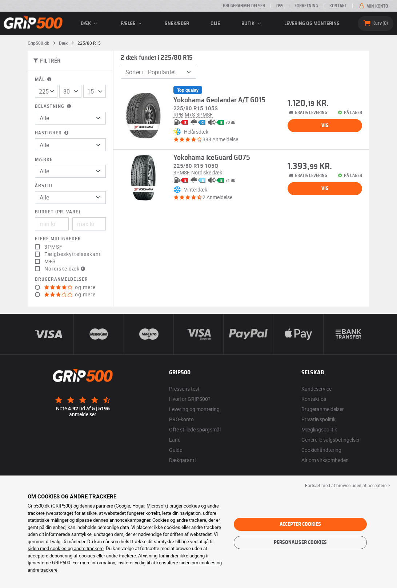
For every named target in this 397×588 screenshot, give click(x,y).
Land (175, 439)
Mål (44, 79)
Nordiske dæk (65, 268)
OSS (279, 6)
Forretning (306, 6)
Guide (175, 449)
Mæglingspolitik (319, 429)
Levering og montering (312, 23)
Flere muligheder (58, 239)
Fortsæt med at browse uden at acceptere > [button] (347, 485)
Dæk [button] (90, 23)
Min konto (373, 6)
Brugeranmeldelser (244, 6)
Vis (325, 125)
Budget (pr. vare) (57, 212)
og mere (70, 287)
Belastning (53, 106)
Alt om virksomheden (325, 460)
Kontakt (338, 6)
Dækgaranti (182, 460)
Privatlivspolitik (318, 419)
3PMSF (53, 246)
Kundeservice (316, 388)
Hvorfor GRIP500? (189, 398)
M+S (50, 261)
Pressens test (184, 388)
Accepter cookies (300, 524)
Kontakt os (313, 398)
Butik (252, 23)
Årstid (43, 185)
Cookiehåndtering (321, 449)
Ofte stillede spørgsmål (195, 429)
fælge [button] (132, 23)
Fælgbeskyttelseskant (72, 254)
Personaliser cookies (300, 542)
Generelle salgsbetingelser (330, 439)
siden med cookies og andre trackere (66, 548)
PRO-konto (181, 419)
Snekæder (177, 23)
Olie (215, 23)
